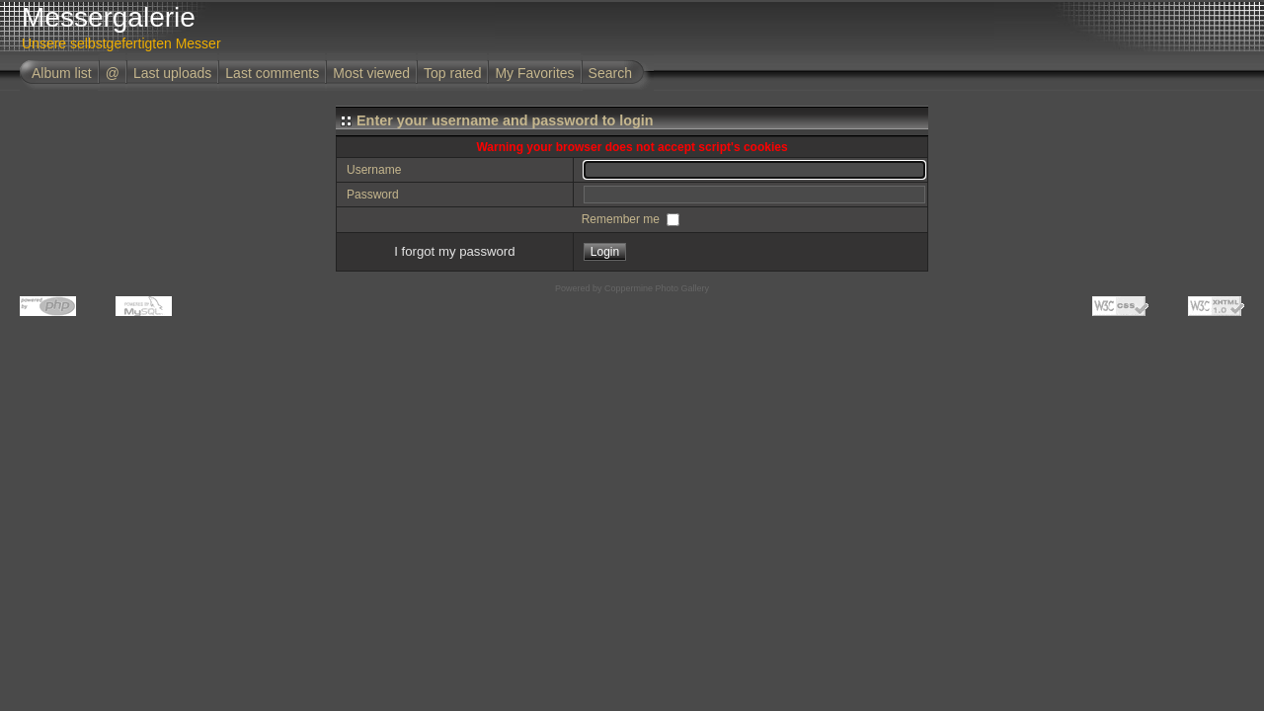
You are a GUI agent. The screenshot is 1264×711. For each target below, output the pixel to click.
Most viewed (371, 73)
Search (610, 73)
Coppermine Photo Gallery (656, 288)
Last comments (272, 73)
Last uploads (172, 73)
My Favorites (534, 73)
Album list (62, 73)
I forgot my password (454, 251)
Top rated (452, 73)
